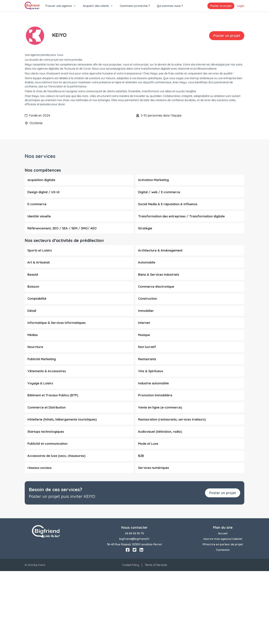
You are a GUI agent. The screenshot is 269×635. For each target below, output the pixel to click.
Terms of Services (156, 629)
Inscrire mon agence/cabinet (222, 602)
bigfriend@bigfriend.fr (134, 602)
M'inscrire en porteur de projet (223, 608)
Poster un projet (220, 6)
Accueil (222, 597)
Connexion (223, 613)
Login (240, 6)
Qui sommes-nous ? (170, 6)
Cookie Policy (130, 629)
